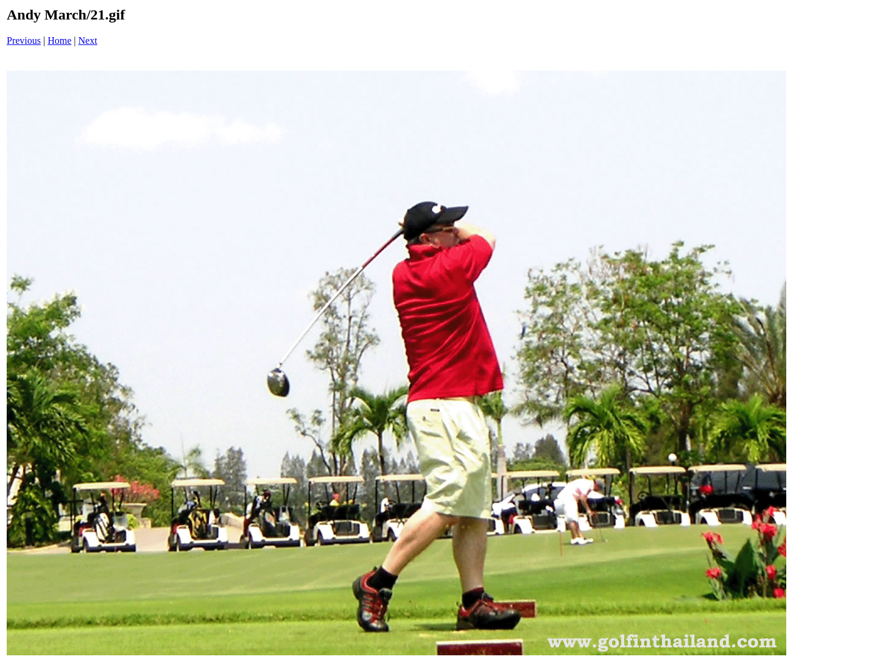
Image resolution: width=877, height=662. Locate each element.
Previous (24, 40)
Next (88, 40)
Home (59, 40)
